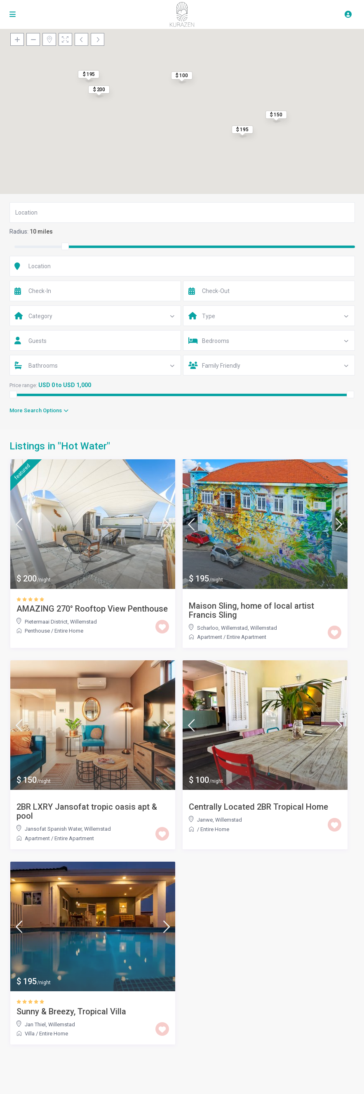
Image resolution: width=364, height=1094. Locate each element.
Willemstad (83, 622)
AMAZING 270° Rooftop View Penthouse (92, 608)
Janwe (205, 820)
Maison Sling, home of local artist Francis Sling (251, 610)
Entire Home (68, 631)
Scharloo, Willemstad (222, 628)
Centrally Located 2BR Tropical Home (258, 806)
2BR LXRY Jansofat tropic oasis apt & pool (86, 811)
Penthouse (37, 631)
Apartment (209, 637)
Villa (30, 1033)
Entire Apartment (246, 637)
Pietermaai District (46, 622)
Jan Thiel (35, 1024)
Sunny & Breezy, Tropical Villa (71, 1011)
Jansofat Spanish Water (53, 829)
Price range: (23, 385)
